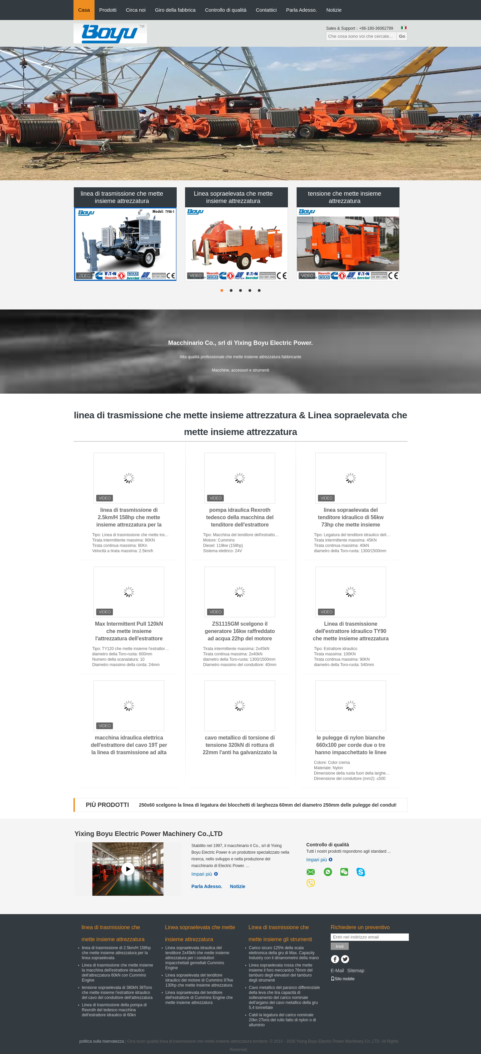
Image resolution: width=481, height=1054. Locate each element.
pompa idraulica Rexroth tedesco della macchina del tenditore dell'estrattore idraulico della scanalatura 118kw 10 (240, 524)
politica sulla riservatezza (101, 1041)
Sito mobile (342, 979)
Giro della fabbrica (175, 10)
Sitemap (355, 970)
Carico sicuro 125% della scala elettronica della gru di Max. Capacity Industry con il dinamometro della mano (284, 952)
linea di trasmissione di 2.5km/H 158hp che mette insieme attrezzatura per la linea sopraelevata (116, 952)
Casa (84, 10)
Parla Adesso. (301, 9)
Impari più (204, 874)
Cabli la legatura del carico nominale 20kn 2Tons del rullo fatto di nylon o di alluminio (282, 1020)
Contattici (266, 10)
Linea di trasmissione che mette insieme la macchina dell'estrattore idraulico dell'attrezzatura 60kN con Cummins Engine (117, 973)
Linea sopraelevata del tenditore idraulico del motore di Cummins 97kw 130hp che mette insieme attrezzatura (199, 980)
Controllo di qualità (226, 10)
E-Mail (337, 970)
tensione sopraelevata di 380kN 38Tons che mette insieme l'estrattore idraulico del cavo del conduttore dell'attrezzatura (117, 992)
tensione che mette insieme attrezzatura (344, 197)
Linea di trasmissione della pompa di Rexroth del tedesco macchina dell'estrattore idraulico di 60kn (114, 1010)
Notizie (334, 10)
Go (402, 36)
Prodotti (108, 10)
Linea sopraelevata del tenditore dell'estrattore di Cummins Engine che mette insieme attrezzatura (199, 997)
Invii (340, 946)
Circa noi (136, 10)
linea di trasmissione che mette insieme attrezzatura (122, 197)
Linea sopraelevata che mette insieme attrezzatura (233, 197)
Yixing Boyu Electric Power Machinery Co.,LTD (148, 833)
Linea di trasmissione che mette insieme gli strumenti (280, 933)
